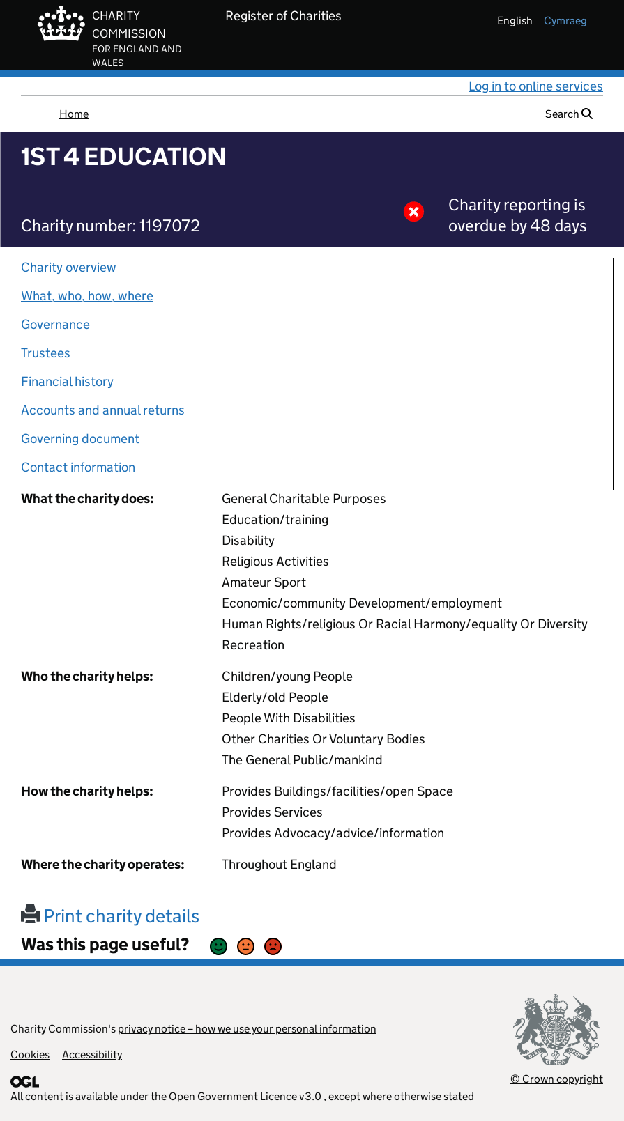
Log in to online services (536, 86)
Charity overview (68, 267)
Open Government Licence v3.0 (245, 1096)
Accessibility (92, 1054)
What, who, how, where (87, 296)
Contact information (78, 467)
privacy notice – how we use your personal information (247, 1028)
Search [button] (569, 114)
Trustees (45, 353)
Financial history (67, 381)
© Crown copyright (556, 1078)
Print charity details (110, 915)
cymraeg (565, 20)
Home (74, 114)
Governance (55, 324)
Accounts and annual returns (103, 410)
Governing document (80, 439)
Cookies (30, 1054)
